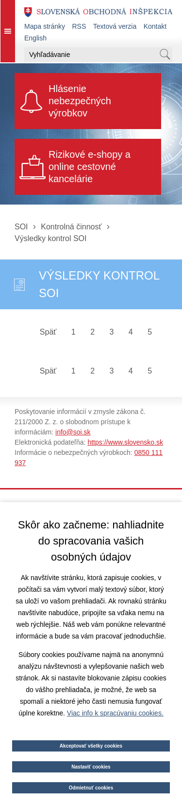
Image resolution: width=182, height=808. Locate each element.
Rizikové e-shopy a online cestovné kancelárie (90, 166)
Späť (48, 332)
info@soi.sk (73, 432)
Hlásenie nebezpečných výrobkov (80, 100)
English (35, 38)
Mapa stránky (44, 26)
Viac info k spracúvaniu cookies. (115, 713)
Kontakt (155, 26)
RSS (79, 26)
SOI (21, 227)
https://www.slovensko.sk (125, 442)
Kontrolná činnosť (71, 227)
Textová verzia (114, 26)
